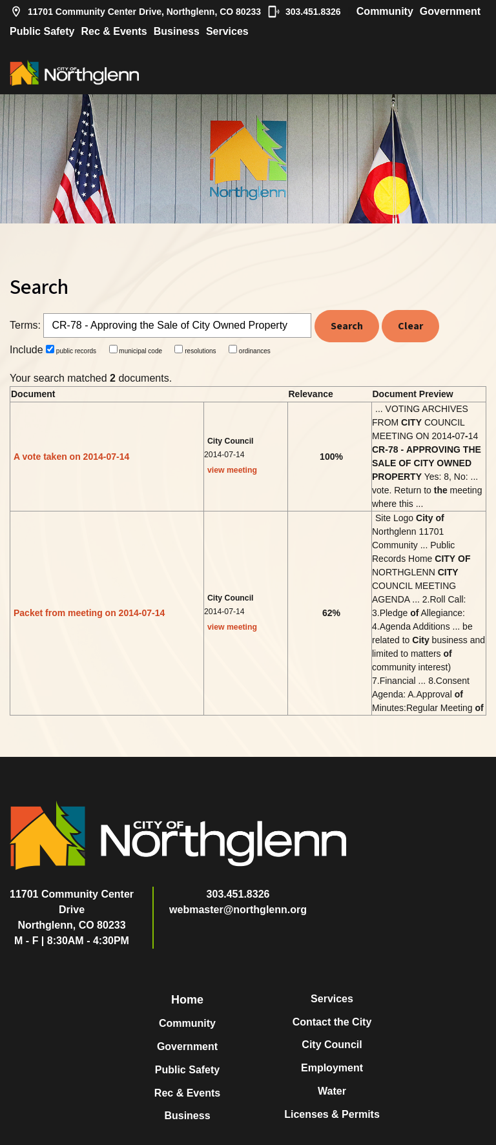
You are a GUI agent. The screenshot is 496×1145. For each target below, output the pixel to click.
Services (227, 31)
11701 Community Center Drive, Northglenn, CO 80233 (135, 11)
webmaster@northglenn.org (238, 909)
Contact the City (332, 1021)
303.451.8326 (304, 11)
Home (187, 999)
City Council (332, 1044)
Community (384, 11)
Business (177, 31)
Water (332, 1091)
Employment (332, 1067)
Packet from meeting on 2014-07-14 (89, 613)
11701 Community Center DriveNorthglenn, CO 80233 (72, 910)
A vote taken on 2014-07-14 (71, 456)
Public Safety (42, 31)
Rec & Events (114, 31)
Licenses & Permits (332, 1114)
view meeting (232, 470)
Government (450, 11)
